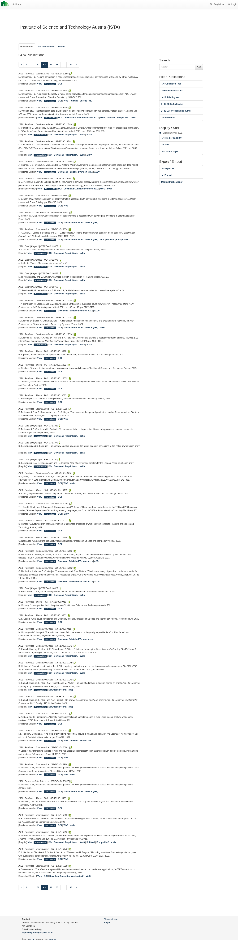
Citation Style (170, 151)
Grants (61, 46)
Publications (26, 46)
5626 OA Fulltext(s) (172, 104)
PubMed (74, 101)
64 (51, 64)
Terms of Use (111, 919)
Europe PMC (86, 101)
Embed (167, 175)
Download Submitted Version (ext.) (81, 117)
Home (16, 4)
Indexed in (168, 117)
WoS (65, 101)
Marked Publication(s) (172, 182)
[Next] (76, 65)
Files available (50, 84)
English (217, 4)
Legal (107, 922)
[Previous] (21, 65)
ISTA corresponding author (176, 111)
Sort (165, 144)
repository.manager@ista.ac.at (37, 932)
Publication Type (171, 84)
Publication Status (172, 90)
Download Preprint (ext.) (66, 134)
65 (57, 64)
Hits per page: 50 (171, 138)
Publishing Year (171, 97)
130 (70, 64)
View (39, 84)
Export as (168, 168)
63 (45, 64)
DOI (60, 84)
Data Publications (45, 46)
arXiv (133, 117)
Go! (199, 67)
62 (38, 64)
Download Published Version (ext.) (75, 172)
